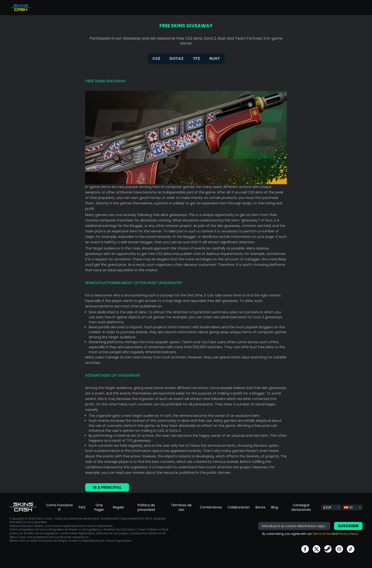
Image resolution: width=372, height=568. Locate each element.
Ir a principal (107, 487)
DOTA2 (176, 58)
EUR (327, 507)
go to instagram (339, 549)
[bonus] (294, 526)
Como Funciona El (59, 507)
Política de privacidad (146, 507)
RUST (214, 58)
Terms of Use (321, 534)
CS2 (156, 58)
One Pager (99, 507)
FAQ (82, 507)
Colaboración (239, 507)
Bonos (260, 507)
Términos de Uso (181, 507)
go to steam (328, 549)
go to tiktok (350, 549)
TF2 (196, 58)
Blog (274, 507)
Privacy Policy (348, 534)
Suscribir (348, 526)
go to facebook (305, 549)
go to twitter (316, 549)
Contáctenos (211, 507)
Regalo (118, 507)
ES (348, 507)
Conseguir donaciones (301, 507)
